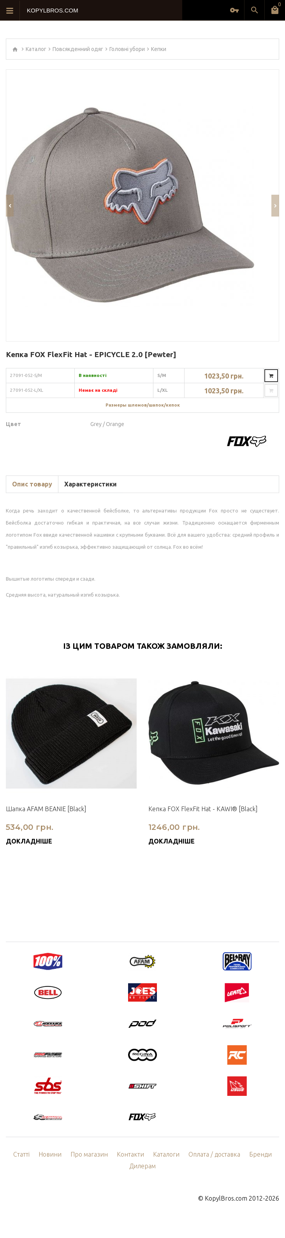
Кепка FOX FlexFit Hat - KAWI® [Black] (203, 808)
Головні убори (127, 49)
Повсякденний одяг (78, 49)
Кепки (158, 49)
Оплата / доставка (214, 1154)
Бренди (260, 1154)
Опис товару (32, 484)
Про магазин (89, 1154)
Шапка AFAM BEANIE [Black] (46, 808)
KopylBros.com (226, 1198)
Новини (50, 1154)
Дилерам (142, 1165)
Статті (21, 1154)
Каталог (36, 49)
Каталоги (166, 1154)
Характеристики (90, 484)
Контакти (130, 1154)
